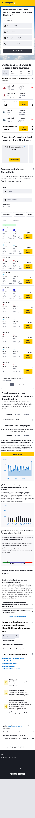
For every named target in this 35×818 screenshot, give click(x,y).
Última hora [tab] (22, 72)
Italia (16, 746)
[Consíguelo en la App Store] (21, 774)
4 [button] (23, 385)
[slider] (33, 209)
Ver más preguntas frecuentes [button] (17, 616)
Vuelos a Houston (7, 661)
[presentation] (12, 15)
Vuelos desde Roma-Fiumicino (11, 668)
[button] (17, 25)
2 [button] (15, 385)
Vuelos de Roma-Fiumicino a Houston (13, 658)
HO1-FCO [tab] (9, 415)
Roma (21, 746)
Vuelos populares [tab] (8, 649)
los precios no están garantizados (15, 726)
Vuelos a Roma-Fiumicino (9, 663)
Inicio (11, 746)
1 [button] (11, 385)
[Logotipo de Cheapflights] (7, 3)
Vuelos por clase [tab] (21, 649)
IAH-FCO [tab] (17, 415)
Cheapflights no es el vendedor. (18, 732)
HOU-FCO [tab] (26, 415)
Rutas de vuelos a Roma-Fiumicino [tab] (13, 644)
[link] (14, 160)
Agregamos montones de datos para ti (18, 735)
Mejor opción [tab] (13, 72)
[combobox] (8, 20)
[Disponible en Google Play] (13, 774)
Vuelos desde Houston (8, 666)
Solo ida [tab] (29, 72)
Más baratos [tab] (5, 72)
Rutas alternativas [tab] (8, 640)
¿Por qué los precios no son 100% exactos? (18, 739)
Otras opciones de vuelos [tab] (10, 636)
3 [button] (19, 385)
